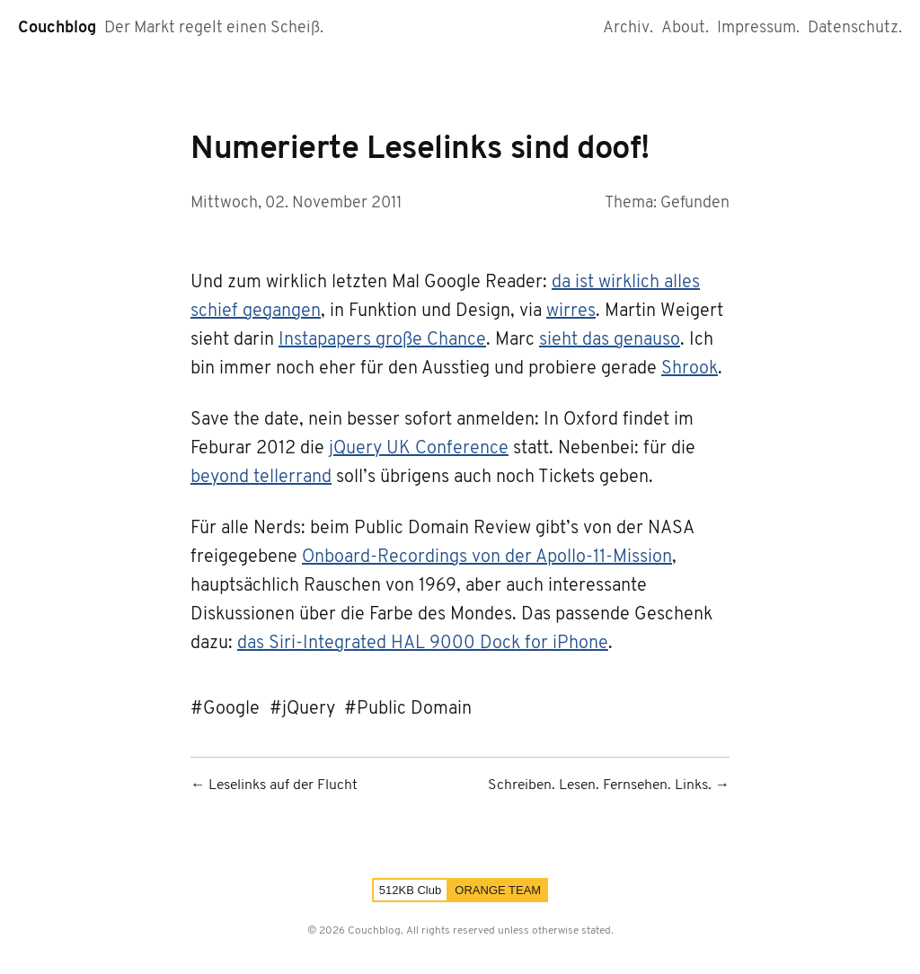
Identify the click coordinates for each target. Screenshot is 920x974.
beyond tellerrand (261, 478)
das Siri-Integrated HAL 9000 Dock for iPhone (422, 644)
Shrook (689, 369)
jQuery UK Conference (419, 449)
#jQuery (302, 709)
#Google (225, 709)
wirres (571, 311)
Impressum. (758, 28)
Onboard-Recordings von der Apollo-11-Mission (487, 557)
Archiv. (628, 28)
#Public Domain (408, 709)
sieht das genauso (609, 340)
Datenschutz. (855, 28)
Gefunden (695, 203)
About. (685, 28)
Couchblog (57, 28)
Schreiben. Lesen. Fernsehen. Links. (600, 786)
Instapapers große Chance (382, 340)
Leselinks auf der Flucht (283, 786)
